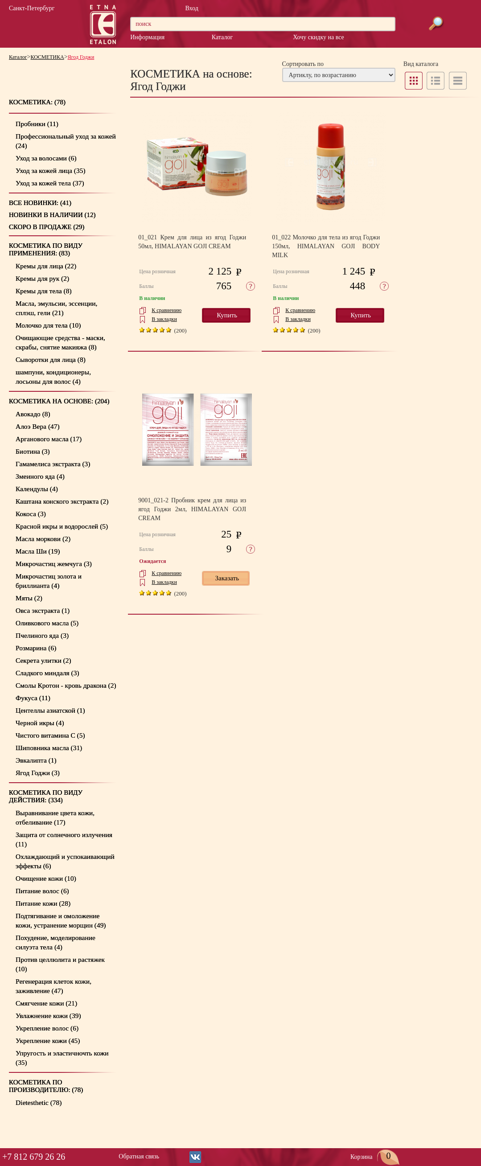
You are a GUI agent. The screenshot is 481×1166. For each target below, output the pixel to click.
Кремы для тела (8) (44, 291)
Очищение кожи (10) (46, 878)
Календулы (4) (37, 489)
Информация (147, 37)
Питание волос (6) (42, 891)
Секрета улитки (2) (43, 660)
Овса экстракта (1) (43, 610)
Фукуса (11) (33, 698)
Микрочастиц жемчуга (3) (54, 563)
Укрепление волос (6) (47, 1028)
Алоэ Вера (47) (38, 426)
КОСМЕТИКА (47, 57)
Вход (191, 8)
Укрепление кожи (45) (48, 1040)
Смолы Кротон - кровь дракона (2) (66, 685)
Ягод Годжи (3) (38, 772)
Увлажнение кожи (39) (48, 1015)
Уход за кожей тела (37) (50, 183)
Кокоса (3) (31, 513)
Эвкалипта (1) (36, 760)
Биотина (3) (33, 451)
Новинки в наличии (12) (52, 214)
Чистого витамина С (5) (50, 735)
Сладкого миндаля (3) (47, 673)
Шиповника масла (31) (49, 747)
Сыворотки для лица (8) (51, 359)
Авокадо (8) (33, 414)
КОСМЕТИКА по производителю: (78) (46, 1086)
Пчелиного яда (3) (42, 635)
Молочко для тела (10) (48, 325)
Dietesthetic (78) (39, 1102)
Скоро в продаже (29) (46, 226)
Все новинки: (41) (40, 202)
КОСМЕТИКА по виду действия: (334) (45, 796)
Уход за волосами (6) (46, 158)
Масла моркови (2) (43, 538)
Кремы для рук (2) (42, 278)
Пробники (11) (37, 123)
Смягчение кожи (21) (46, 1003)
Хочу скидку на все (318, 37)
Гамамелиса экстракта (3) (53, 464)
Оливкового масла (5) (47, 623)
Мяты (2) (29, 598)
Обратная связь (139, 1156)
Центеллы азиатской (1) (50, 710)
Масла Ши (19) (38, 551)
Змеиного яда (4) (40, 476)
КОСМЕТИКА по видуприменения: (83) (45, 249)
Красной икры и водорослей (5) (62, 526)
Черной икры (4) (40, 723)
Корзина (375, 1157)
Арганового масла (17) (49, 439)
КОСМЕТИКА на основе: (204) (59, 401)
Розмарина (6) (36, 648)
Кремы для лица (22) (46, 266)
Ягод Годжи (81, 57)
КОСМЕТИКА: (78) (37, 102)
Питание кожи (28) (43, 903)
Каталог (222, 37)
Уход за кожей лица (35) (51, 170)
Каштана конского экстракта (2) (62, 501)
